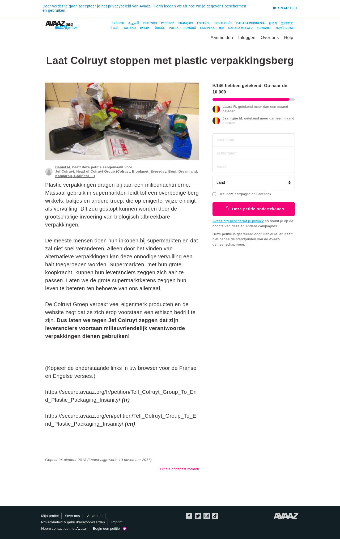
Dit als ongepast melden (179, 469)
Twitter (198, 516)
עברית (144, 28)
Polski (174, 28)
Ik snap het (285, 8)
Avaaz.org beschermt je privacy (238, 221)
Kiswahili (264, 28)
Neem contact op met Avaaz (63, 529)
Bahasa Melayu (240, 28)
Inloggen (247, 37)
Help (288, 37)
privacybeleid (119, 6)
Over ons (270, 37)
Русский (167, 23)
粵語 (221, 28)
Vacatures (94, 516)
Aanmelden (222, 37)
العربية (133, 23)
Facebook (189, 516)
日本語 (113, 27)
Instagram (206, 516)
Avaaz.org (286, 516)
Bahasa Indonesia (250, 23)
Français (185, 23)
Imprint (116, 522)
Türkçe (159, 28)
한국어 (273, 23)
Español (203, 23)
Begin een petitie (110, 529)
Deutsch (150, 23)
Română (190, 28)
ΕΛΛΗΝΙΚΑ (207, 28)
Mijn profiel (50, 516)
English (118, 23)
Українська (284, 28)
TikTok (215, 516)
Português (223, 23)
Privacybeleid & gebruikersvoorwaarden (73, 522)
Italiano (129, 28)
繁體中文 (287, 23)
